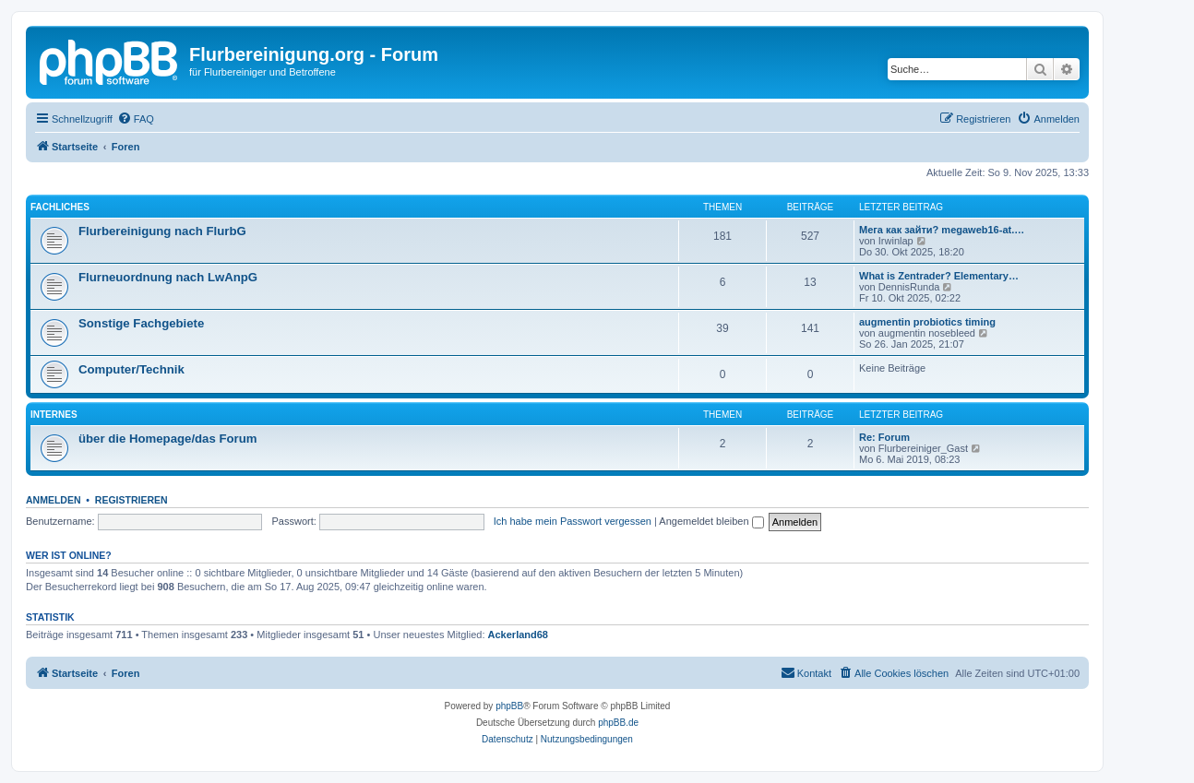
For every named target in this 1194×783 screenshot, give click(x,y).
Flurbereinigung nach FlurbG (162, 231)
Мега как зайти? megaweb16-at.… (941, 229)
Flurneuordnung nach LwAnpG (167, 277)
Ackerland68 (518, 634)
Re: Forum (884, 437)
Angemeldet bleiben (711, 521)
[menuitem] (135, 119)
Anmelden (53, 499)
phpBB (509, 706)
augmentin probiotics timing (927, 321)
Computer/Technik (131, 369)
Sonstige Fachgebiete (141, 323)
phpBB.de (618, 723)
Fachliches (60, 207)
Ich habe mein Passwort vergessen (572, 521)
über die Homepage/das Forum (167, 438)
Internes (54, 414)
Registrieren (131, 499)
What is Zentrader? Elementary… (939, 275)
